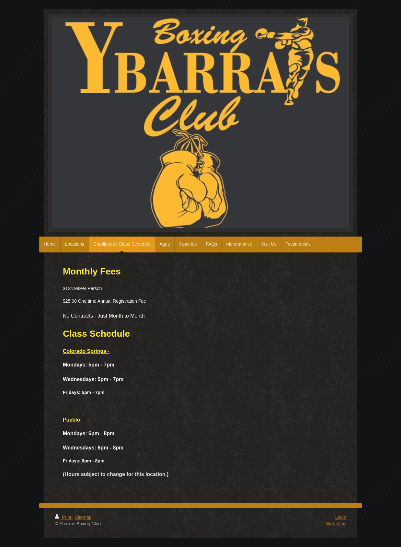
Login (340, 517)
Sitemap (83, 517)
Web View (336, 523)
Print (64, 517)
